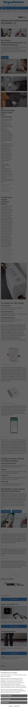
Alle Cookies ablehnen (6, 699)
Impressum (10, 705)
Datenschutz (17, 705)
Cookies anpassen (5, 702)
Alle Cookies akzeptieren (6, 695)
